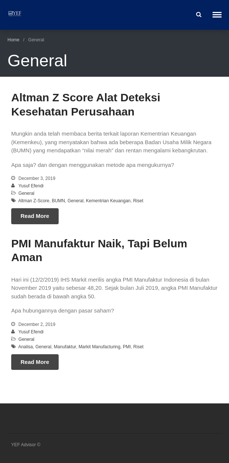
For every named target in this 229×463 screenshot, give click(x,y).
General (26, 193)
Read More (35, 216)
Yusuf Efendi (30, 185)
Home (13, 39)
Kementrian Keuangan (108, 200)
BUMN (58, 200)
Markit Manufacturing (99, 346)
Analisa (25, 346)
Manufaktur (65, 346)
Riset (138, 200)
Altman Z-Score (33, 200)
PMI (127, 346)
